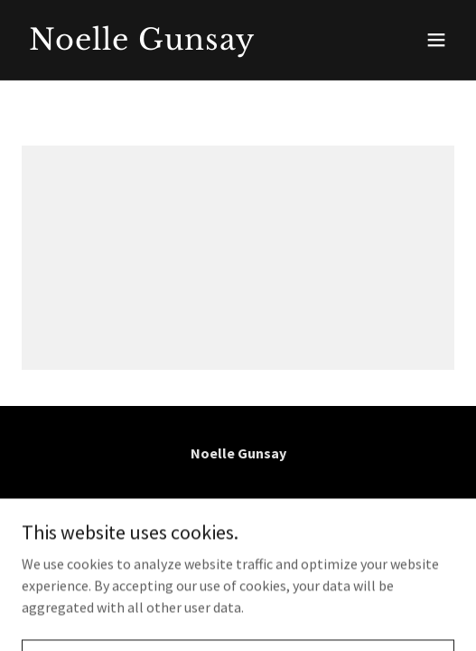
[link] (173, 44)
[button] (436, 40)
